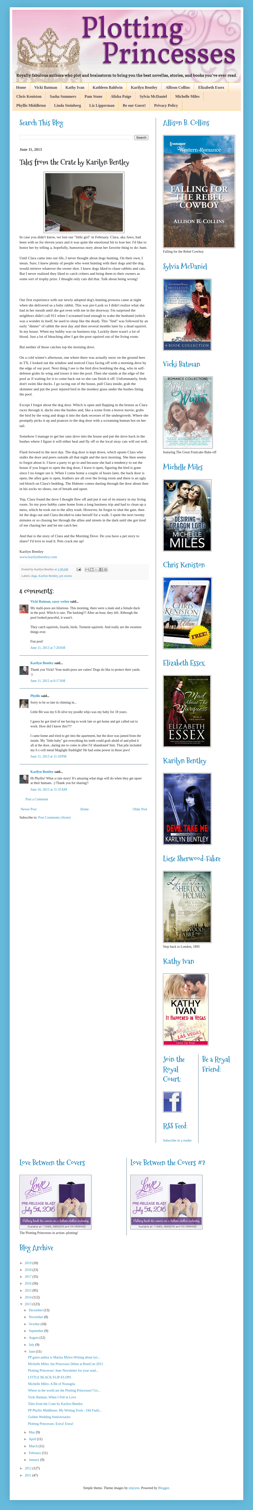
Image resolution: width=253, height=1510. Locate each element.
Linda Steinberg (67, 105)
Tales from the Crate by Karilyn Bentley (55, 1404)
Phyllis (35, 696)
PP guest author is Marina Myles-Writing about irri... (64, 1357)
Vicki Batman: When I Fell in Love (52, 1397)
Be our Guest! (134, 105)
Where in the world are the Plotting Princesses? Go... (64, 1390)
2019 (29, 1263)
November (36, 1317)
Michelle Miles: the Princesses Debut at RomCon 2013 (65, 1364)
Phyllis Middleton (31, 105)
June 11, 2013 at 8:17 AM (47, 681)
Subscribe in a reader (177, 1140)
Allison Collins (178, 87)
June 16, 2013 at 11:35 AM (48, 789)
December (36, 1310)
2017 (29, 1276)
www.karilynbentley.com (38, 557)
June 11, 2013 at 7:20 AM (47, 648)
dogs (34, 576)
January (34, 1460)
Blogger (163, 1488)
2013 (29, 1304)
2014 (29, 1297)
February (35, 1453)
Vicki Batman (45, 87)
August (34, 1338)
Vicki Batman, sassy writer (49, 601)
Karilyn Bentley (144, 87)
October (35, 1324)
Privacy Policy (166, 105)
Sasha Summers (63, 96)
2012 (29, 1468)
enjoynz (134, 1488)
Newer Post (28, 809)
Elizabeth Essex (211, 87)
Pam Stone (93, 96)
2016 (29, 1283)
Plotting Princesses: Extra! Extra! (50, 1424)
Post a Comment (37, 799)
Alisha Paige (121, 96)
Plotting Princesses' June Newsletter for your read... (63, 1370)
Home (21, 87)
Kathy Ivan (74, 87)
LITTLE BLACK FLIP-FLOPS (49, 1377)
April (33, 1439)
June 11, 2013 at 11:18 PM (48, 756)
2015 (29, 1290)
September (36, 1331)
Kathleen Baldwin (108, 87)
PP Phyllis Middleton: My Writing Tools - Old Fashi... (65, 1410)
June (32, 1351)
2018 (29, 1270)
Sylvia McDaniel (153, 96)
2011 (28, 1475)
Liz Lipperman (102, 105)
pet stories (66, 576)
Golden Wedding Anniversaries (49, 1417)
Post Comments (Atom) (54, 817)
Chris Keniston (29, 96)
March (33, 1446)
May (32, 1432)
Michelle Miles (187, 96)
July (32, 1345)
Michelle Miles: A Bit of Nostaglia (51, 1384)
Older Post (140, 809)
